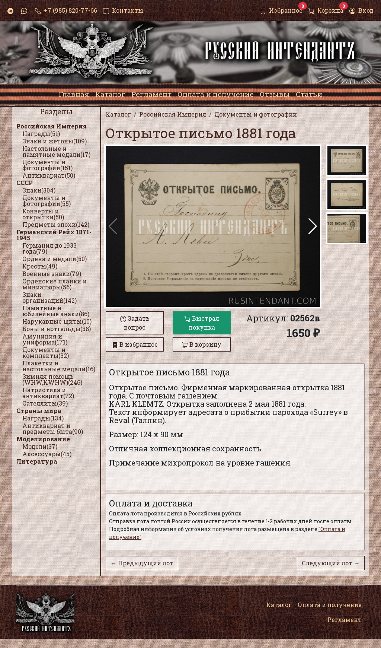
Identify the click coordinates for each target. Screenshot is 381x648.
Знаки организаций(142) (49, 297)
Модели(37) (39, 446)
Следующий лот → (331, 563)
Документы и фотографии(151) (47, 165)
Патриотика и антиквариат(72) (48, 393)
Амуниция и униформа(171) (44, 339)
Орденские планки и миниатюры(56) (54, 284)
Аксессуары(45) (46, 454)
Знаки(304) (38, 190)
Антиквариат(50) (48, 175)
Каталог (279, 605)
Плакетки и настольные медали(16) (58, 366)
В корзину (201, 344)
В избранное (135, 344)
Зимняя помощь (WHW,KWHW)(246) (52, 379)
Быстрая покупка (202, 322)
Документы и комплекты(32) (45, 352)
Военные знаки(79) (51, 273)
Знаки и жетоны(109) (54, 141)
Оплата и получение (330, 605)
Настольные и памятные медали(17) (56, 151)
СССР (24, 183)
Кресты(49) (39, 266)
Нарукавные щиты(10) (57, 321)
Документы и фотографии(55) (46, 200)
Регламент (344, 619)
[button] (313, 226)
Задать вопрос (135, 322)
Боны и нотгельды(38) (56, 329)
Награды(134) (43, 418)
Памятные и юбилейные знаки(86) (55, 311)
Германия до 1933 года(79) (49, 248)
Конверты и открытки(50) (43, 214)
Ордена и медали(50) (54, 259)
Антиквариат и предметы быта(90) (52, 428)
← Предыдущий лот (142, 563)
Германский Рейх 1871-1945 (54, 235)
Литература (36, 461)
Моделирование (43, 439)
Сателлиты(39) (45, 403)
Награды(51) (41, 133)
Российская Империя (51, 126)
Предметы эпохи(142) (55, 224)
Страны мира (38, 410)
